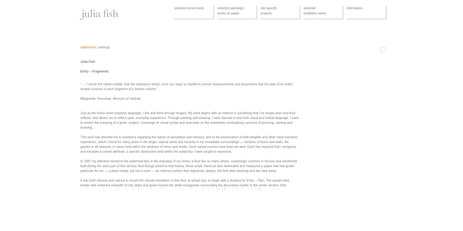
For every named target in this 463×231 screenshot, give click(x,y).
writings (104, 47)
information (354, 8)
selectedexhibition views (315, 10)
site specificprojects (268, 10)
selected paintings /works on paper (231, 10)
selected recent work (189, 8)
